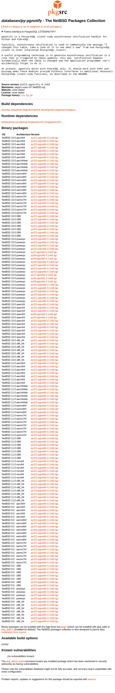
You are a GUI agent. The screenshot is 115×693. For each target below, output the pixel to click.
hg (27, 105)
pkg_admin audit (15, 671)
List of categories (31, 26)
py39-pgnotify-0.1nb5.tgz (44, 268)
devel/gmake (48, 120)
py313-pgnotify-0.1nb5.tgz (44, 154)
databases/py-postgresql (14, 132)
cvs (23, 105)
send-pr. (92, 689)
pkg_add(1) (7, 639)
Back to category (12, 26)
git (31, 105)
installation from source (13, 642)
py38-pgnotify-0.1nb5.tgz (44, 265)
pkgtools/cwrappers (65, 120)
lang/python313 (36, 132)
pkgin (64, 637)
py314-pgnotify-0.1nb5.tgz (44, 167)
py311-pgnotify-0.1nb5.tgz (44, 147)
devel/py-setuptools (11, 120)
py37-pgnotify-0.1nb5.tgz (44, 262)
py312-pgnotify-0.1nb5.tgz (44, 151)
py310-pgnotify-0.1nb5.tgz (44, 170)
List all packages (51, 26)
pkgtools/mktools (31, 120)
